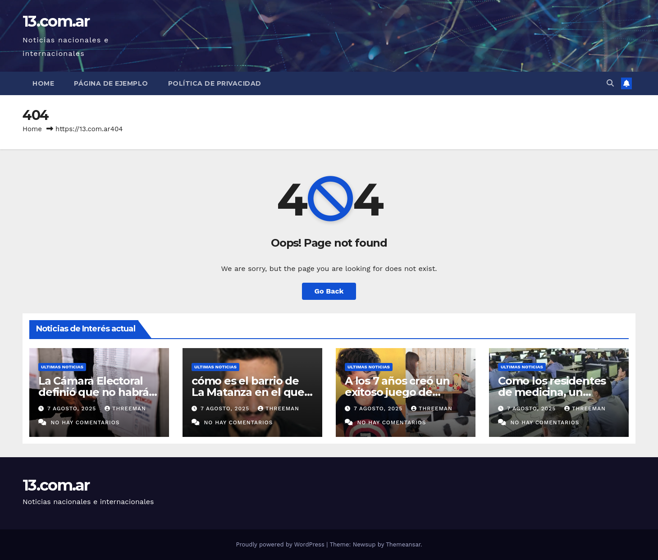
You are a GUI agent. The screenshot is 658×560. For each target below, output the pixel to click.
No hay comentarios (84, 422)
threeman (125, 408)
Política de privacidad (214, 83)
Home (43, 83)
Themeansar (403, 544)
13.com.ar (56, 21)
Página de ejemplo (111, 83)
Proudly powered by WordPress (281, 544)
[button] (610, 83)
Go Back (329, 291)
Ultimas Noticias (62, 366)
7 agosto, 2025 (72, 408)
